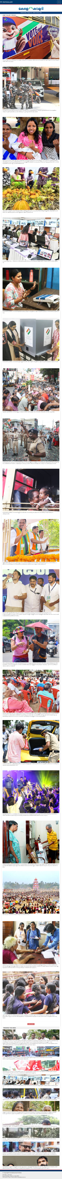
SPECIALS (14, 15)
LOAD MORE (31, 1024)
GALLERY (8, 15)
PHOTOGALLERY (6, 2)
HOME (4, 15)
